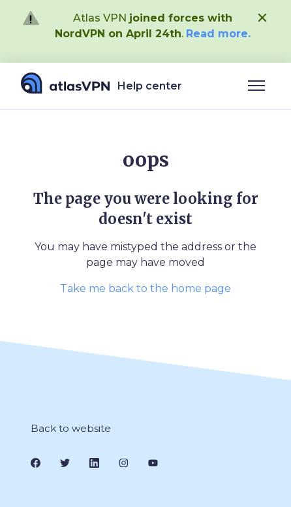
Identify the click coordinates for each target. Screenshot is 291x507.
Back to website (71, 428)
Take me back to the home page (145, 288)
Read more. (218, 33)
